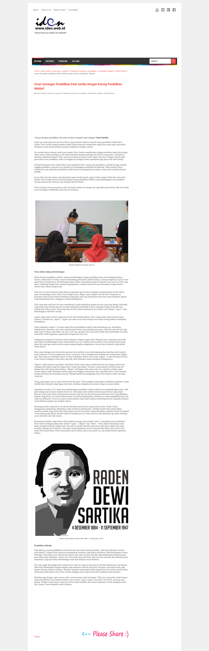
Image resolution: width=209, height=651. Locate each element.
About (36, 10)
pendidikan (83, 93)
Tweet (37, 636)
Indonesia (50, 93)
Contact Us (46, 10)
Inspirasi (50, 61)
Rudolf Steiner (109, 93)
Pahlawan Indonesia (70, 93)
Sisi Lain (75, 61)
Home (37, 61)
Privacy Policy (60, 10)
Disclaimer (73, 10)
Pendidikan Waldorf (95, 93)
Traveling (62, 61)
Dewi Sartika (41, 93)
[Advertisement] (124, 35)
